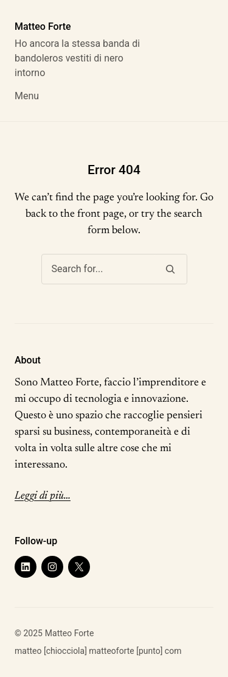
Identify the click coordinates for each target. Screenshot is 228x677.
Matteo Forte (43, 26)
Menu (27, 96)
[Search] (170, 269)
